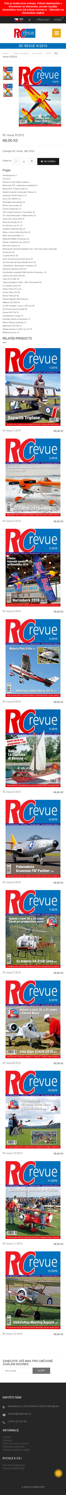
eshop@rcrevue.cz (19, 1414)
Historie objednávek (13, 1468)
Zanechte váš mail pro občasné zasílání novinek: (28, 1363)
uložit (41, 1370)
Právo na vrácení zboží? (16, 1443)
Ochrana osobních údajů (16, 1449)
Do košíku (48, 161)
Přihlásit (43, 19)
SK (21, 19)
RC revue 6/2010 (12, 882)
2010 (48, 53)
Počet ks (7, 160)
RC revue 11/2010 (12, 1243)
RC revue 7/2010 (12, 972)
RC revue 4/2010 (12, 701)
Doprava (7, 1440)
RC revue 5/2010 (12, 792)
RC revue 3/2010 (12, 611)
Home (6, 53)
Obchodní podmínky (14, 1446)
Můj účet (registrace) (14, 1465)
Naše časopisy (21, 53)
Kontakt (7, 1437)
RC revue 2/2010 (12, 521)
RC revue (37, 53)
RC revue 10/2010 (12, 1153)
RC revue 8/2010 (12, 1063)
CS (15, 19)
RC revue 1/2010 (12, 430)
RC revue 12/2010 (12, 1333)
